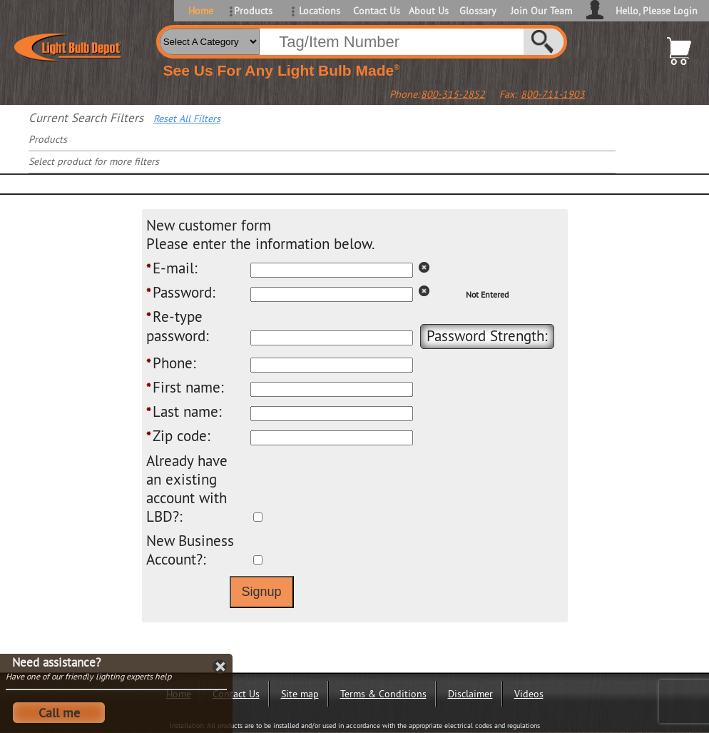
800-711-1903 (553, 94)
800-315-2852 (453, 94)
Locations (319, 10)
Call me (59, 712)
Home (200, 10)
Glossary (477, 10)
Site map (300, 693)
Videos (529, 693)
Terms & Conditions (383, 693)
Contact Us (375, 10)
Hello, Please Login (657, 10)
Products (253, 10)
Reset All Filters (186, 118)
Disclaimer (470, 693)
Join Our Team (541, 10)
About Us (429, 10)
